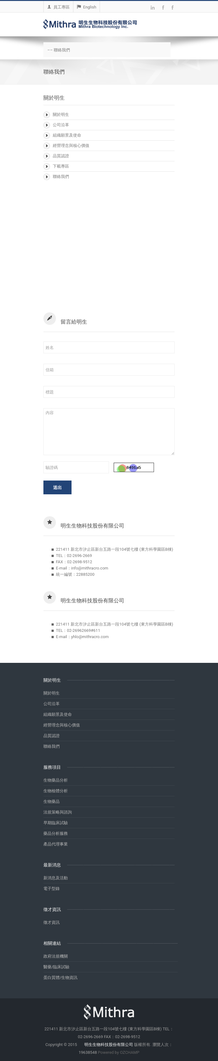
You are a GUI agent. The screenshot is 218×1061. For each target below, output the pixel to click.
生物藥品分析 (55, 780)
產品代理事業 (55, 844)
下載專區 (61, 166)
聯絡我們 (61, 176)
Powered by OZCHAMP (118, 1052)
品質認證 (61, 155)
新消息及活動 (55, 878)
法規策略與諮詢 (57, 812)
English (86, 7)
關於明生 (61, 114)
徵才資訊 (51, 922)
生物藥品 (51, 801)
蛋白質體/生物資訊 (60, 977)
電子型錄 (51, 888)
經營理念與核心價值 (71, 145)
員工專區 (58, 7)
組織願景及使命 (67, 135)
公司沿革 (61, 124)
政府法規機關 (55, 956)
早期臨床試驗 (55, 822)
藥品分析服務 (55, 833)
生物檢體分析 (55, 790)
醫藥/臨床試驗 (56, 967)
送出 (57, 487)
